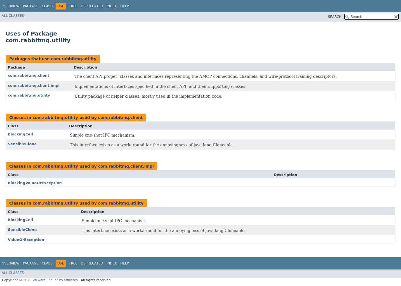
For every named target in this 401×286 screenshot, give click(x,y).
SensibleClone (22, 144)
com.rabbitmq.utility (73, 59)
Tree (73, 6)
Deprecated (92, 6)
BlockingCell (20, 134)
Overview (11, 6)
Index (112, 6)
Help (124, 6)
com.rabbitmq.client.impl (34, 85)
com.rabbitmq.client (28, 75)
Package (30, 6)
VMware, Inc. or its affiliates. (55, 280)
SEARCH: (335, 17)
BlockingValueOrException (35, 183)
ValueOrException (26, 240)
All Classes (13, 16)
